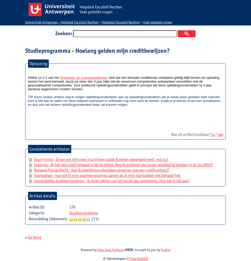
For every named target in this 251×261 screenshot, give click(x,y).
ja (212, 134)
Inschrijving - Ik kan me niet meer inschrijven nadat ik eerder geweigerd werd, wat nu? (101, 159)
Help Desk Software (110, 250)
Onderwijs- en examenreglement (84, 78)
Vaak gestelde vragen (157, 22)
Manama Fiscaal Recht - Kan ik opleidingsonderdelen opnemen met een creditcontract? (102, 170)
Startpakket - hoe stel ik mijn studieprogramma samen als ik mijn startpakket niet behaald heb (107, 175)
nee (220, 134)
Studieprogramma (83, 213)
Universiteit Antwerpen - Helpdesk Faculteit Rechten (62, 22)
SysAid (165, 250)
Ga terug (34, 237)
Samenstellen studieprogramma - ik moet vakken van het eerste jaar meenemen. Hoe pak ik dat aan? (112, 180)
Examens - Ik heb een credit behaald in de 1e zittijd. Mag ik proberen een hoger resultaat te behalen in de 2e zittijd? (123, 164)
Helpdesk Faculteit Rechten (121, 22)
